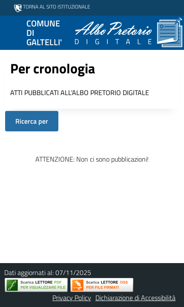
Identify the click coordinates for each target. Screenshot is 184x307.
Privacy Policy (71, 298)
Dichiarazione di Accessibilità (135, 298)
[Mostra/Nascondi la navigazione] (10, 32)
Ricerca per (31, 121)
